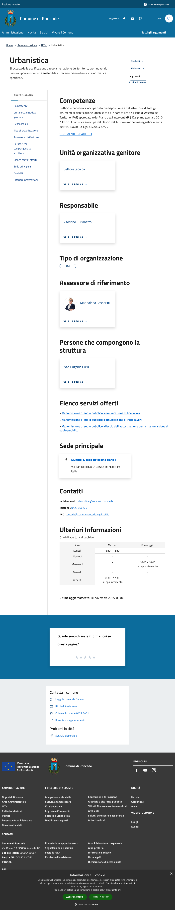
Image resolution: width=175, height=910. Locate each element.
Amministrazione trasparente (105, 843)
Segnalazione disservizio (59, 848)
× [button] (171, 874)
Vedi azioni (138, 68)
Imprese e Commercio (57, 811)
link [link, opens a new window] (119, 890)
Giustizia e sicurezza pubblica (105, 802)
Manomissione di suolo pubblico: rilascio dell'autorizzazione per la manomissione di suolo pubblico (114, 428)
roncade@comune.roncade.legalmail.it (87, 514)
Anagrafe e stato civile (58, 797)
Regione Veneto (11, 4)
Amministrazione (27, 45)
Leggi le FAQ (52, 853)
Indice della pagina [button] (23, 95)
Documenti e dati (12, 825)
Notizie (135, 797)
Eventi (135, 827)
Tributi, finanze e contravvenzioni (107, 806)
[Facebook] (122, 18)
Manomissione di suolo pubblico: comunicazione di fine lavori (101, 413)
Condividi (137, 61)
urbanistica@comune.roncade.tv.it (96, 501)
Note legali (94, 857)
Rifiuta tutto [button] (101, 896)
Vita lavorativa (53, 806)
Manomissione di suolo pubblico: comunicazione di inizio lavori (102, 419)
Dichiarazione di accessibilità (104, 862)
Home (9, 45)
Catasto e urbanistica (57, 816)
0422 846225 (79, 508)
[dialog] (87, 890)
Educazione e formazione (102, 797)
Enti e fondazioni (12, 811)
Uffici (44, 45)
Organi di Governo (12, 797)
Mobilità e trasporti (56, 820)
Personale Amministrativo (17, 820)
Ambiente (93, 811)
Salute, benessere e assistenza (106, 816)
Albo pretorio (96, 848)
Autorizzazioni (96, 820)
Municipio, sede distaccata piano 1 (93, 459)
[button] (87, 904)
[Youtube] (131, 18)
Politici (6, 816)
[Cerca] (169, 18)
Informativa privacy (99, 853)
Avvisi (134, 806)
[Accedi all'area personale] (156, 4)
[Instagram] (139, 18)
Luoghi (135, 822)
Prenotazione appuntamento (61, 843)
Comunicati (137, 802)
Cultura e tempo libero (58, 802)
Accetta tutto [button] (74, 897)
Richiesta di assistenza (58, 857)
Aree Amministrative (14, 802)
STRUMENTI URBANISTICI (76, 134)
